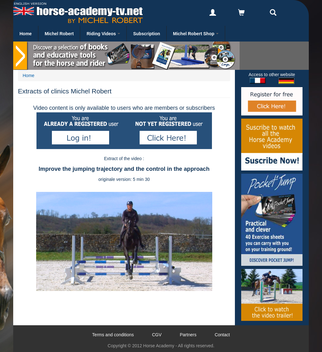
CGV (156, 334)
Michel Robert (59, 33)
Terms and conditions (113, 334)
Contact (222, 334)
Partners (188, 334)
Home (25, 33)
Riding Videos (103, 33)
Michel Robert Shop (196, 33)
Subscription (146, 33)
